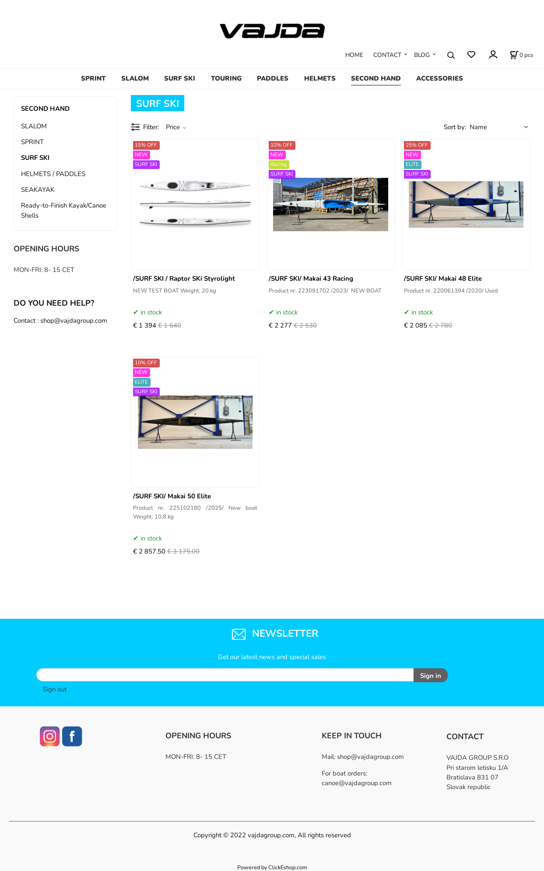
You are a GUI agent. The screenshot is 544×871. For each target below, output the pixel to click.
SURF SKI (179, 78)
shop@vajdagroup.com (370, 755)
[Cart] (521, 55)
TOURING (226, 78)
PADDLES (272, 78)
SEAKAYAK (37, 189)
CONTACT (387, 55)
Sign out (55, 688)
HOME (354, 55)
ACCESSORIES (439, 78)
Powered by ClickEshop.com (272, 866)
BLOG (422, 55)
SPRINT (93, 78)
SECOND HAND (376, 78)
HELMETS (320, 78)
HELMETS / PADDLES (53, 173)
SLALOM (135, 78)
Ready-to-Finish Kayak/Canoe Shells (63, 210)
